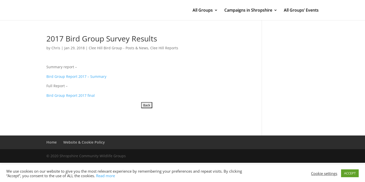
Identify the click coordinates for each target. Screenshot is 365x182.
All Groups (203, 10)
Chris (55, 48)
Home (51, 142)
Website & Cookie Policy (84, 142)
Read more (105, 175)
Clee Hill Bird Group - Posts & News (118, 48)
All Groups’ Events (301, 10)
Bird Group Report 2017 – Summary (76, 76)
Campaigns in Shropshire (248, 10)
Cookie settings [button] (324, 173)
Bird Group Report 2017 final (70, 95)
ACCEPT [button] (350, 173)
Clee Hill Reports (164, 48)
